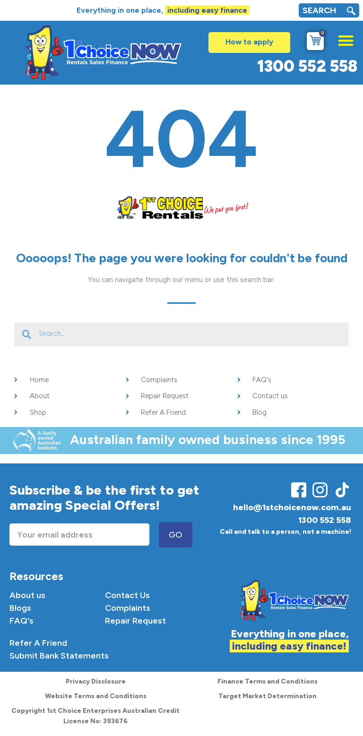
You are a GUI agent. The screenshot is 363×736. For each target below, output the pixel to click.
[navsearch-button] (351, 12)
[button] (341, 38)
